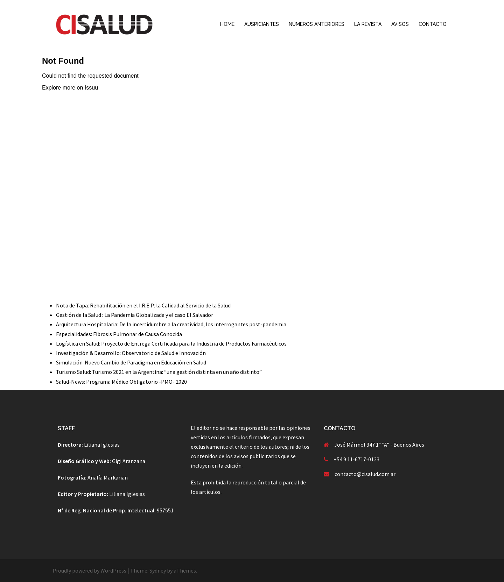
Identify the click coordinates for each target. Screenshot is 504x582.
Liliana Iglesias (102, 444)
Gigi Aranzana (128, 460)
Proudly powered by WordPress (89, 570)
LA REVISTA (368, 24)
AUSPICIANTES (261, 24)
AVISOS (400, 24)
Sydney (157, 570)
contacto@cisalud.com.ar (365, 473)
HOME (227, 24)
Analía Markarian (108, 477)
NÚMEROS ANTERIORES (316, 24)
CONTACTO (433, 24)
